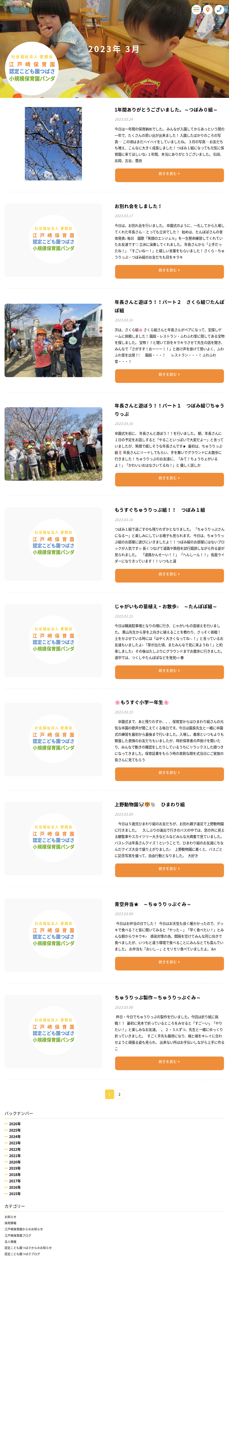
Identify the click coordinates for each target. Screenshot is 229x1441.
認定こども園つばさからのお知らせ (32, 1253)
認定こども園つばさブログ (25, 1260)
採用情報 (11, 1224)
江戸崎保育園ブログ (20, 1239)
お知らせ (11, 1217)
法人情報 (11, 1246)
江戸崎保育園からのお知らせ (27, 1231)
